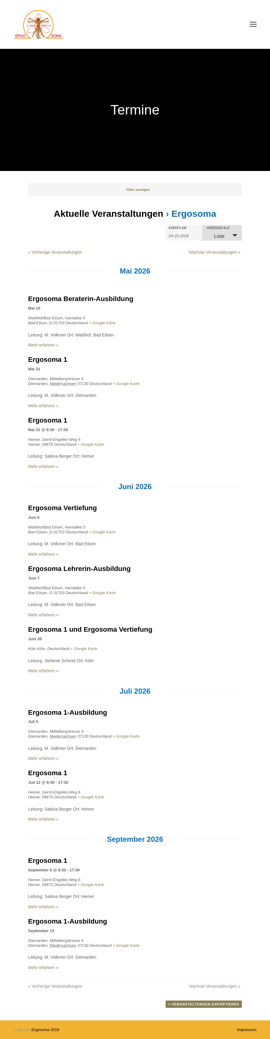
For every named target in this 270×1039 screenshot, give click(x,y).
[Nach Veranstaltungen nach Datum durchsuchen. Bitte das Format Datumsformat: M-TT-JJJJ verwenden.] (184, 235)
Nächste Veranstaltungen (214, 252)
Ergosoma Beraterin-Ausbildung (80, 299)
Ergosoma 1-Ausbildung (67, 712)
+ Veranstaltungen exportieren (203, 1004)
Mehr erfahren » (43, 345)
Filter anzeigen (138, 189)
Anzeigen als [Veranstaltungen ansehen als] (218, 228)
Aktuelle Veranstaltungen (110, 214)
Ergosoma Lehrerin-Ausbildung (79, 568)
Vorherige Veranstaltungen (55, 252)
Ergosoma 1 (47, 359)
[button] (253, 24)
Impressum (247, 1029)
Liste (215, 236)
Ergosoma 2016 (45, 1029)
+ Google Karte (102, 323)
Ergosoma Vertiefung (62, 508)
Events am (177, 228)
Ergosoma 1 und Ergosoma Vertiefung (90, 629)
